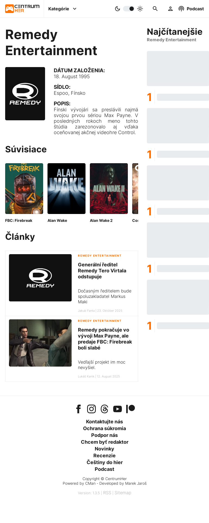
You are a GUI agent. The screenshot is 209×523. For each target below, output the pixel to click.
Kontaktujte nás (104, 421)
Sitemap (123, 492)
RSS (107, 492)
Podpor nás (104, 435)
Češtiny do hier (105, 462)
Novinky (104, 449)
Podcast (104, 469)
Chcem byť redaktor (104, 442)
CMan (90, 483)
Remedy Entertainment (100, 255)
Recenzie (104, 455)
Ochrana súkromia (104, 428)
